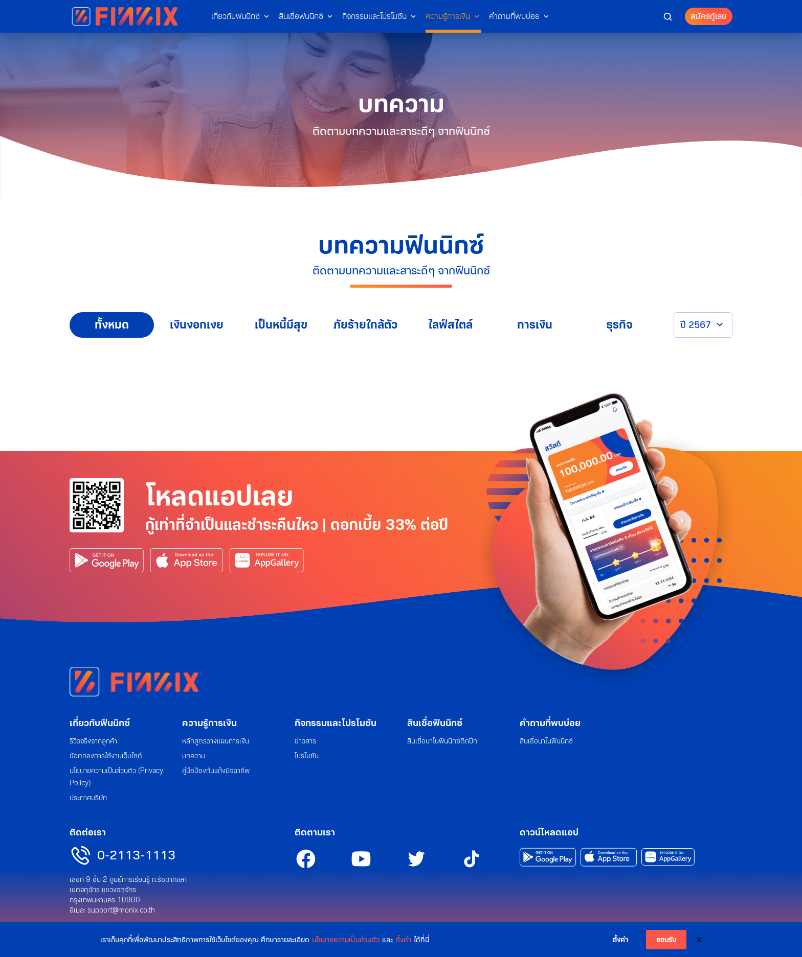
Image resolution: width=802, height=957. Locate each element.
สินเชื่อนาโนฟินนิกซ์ (546, 741)
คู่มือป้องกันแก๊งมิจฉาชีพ (216, 770)
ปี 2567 (695, 325)
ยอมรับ (666, 940)
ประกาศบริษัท (88, 797)
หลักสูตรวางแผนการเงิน (215, 741)
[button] (667, 16)
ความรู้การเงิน (448, 16)
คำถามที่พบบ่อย (514, 16)
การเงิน (534, 324)
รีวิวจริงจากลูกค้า (93, 741)
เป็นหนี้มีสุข (281, 324)
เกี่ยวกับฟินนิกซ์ (235, 16)
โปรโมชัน (307, 756)
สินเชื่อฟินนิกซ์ (301, 16)
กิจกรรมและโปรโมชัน (374, 16)
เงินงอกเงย (197, 324)
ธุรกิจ (619, 324)
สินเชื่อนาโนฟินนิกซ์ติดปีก (442, 741)
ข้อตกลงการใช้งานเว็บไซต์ (106, 756)
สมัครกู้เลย (708, 16)
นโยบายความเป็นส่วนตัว (346, 940)
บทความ (193, 756)
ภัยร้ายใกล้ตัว (365, 324)
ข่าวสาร (305, 741)
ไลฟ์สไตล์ (450, 324)
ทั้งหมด (112, 324)
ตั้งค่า (403, 940)
